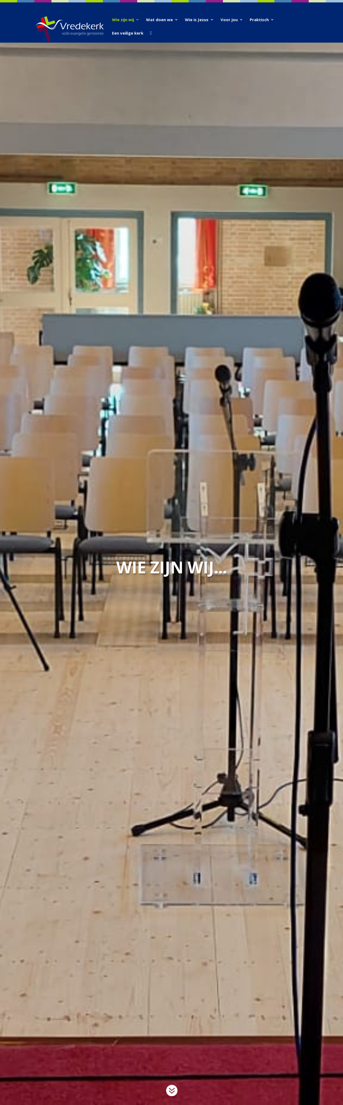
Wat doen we (159, 20)
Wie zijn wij (123, 20)
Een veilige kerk (127, 33)
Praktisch (259, 20)
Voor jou (229, 20)
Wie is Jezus (196, 20)
